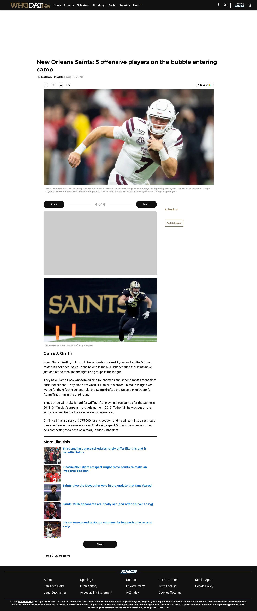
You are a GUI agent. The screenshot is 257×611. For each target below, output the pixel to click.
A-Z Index (132, 592)
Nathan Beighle (52, 77)
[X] (225, 4)
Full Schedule (174, 217)
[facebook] (218, 4)
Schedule (83, 5)
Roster (113, 5)
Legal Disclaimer (55, 592)
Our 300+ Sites (168, 580)
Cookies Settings (169, 592)
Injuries (125, 5)
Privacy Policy (135, 586)
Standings (98, 5)
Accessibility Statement (96, 592)
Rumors (69, 5)
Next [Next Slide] (146, 204)
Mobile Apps (203, 580)
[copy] (68, 85)
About (48, 580)
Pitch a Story (88, 586)
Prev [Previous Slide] (54, 204)
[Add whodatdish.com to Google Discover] (205, 85)
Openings (86, 580)
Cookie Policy (204, 586)
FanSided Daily (54, 586)
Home (47, 555)
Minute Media (25, 601)
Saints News (62, 555)
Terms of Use (167, 586)
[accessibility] (250, 5)
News (57, 5)
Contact (131, 580)
